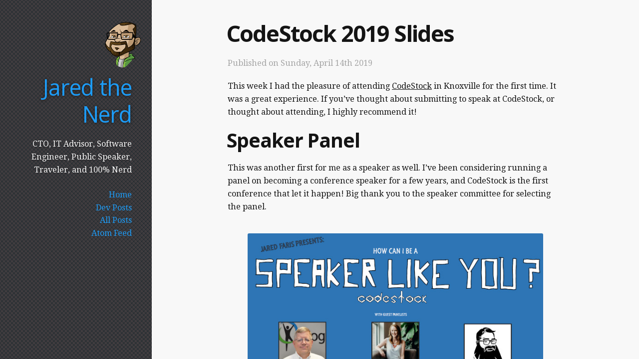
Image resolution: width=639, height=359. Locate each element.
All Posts (116, 220)
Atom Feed (111, 233)
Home (120, 194)
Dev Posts (114, 207)
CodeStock (412, 86)
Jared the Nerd (87, 100)
